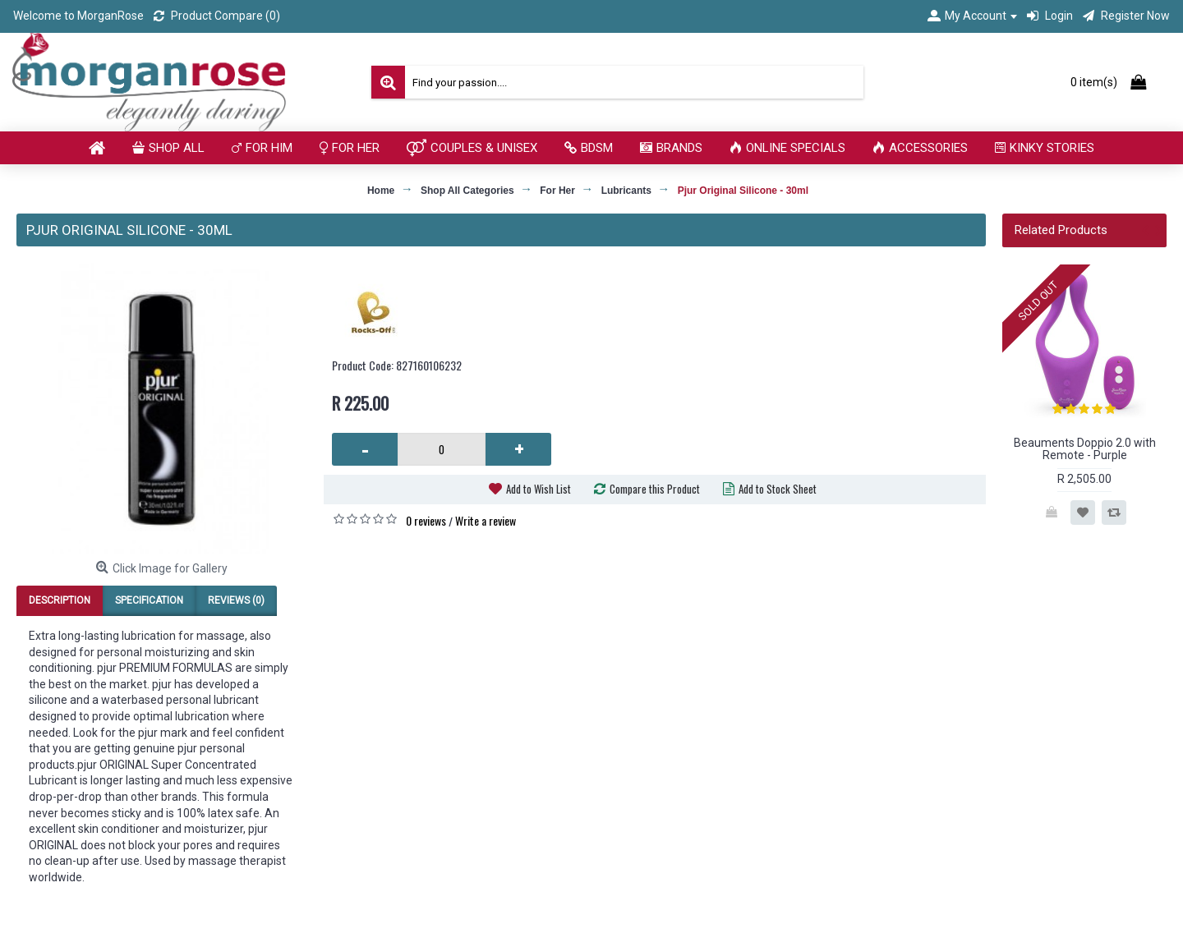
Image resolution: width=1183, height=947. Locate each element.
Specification (149, 600)
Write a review (485, 520)
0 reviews (426, 520)
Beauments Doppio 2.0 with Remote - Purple (1085, 449)
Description (59, 600)
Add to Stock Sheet (778, 488)
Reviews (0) (236, 600)
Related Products (1061, 230)
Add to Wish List (538, 488)
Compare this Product (655, 488)
